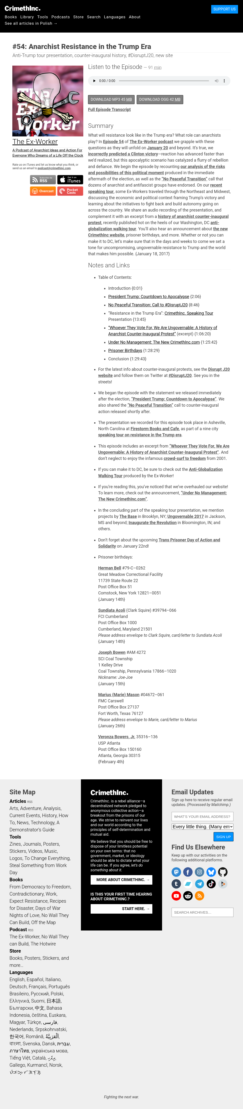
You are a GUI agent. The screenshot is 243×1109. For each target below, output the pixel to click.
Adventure (30, 808)
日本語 (54, 1001)
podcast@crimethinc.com (54, 168)
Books (11, 16)
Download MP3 (111, 99)
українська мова (49, 1051)
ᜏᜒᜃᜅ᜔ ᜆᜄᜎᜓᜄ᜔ (25, 1072)
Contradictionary (26, 894)
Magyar (17, 1022)
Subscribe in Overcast (43, 191)
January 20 (157, 147)
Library (27, 16)
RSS (30, 802)
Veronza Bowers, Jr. (116, 736)
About (135, 16)
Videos (35, 851)
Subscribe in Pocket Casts (70, 191)
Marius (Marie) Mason (119, 694)
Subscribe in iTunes (70, 179)
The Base (128, 516)
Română (34, 1036)
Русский (40, 994)
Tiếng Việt (19, 1058)
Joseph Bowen (112, 652)
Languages (115, 16)
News (23, 822)
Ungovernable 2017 (186, 516)
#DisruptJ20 (180, 375)
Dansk (48, 1043)
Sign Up (223, 837)
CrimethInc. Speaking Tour (189, 313)
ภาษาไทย (19, 1051)
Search (94, 16)
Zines (15, 844)
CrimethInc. (22, 8)
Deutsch (18, 986)
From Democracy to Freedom (39, 887)
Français (38, 986)
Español (35, 979)
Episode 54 (113, 141)
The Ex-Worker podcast (151, 141)
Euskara (57, 1015)
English (17, 979)
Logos (15, 858)
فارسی (50, 1022)
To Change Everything (47, 858)
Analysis (52, 808)
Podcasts (60, 16)
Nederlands (21, 1029)
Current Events (24, 815)
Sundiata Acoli (111, 610)
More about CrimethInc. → (123, 880)
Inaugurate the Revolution (153, 522)
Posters (51, 844)
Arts (13, 808)
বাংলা (15, 1043)
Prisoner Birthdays (125, 350)
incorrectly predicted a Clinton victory (123, 154)
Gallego (17, 1065)
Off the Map (43, 922)
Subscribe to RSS (43, 179)
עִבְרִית (63, 1043)
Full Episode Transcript (109, 109)
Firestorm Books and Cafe (155, 428)
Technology (42, 822)
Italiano (53, 979)
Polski (57, 994)
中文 (39, 1008)
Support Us (225, 9)
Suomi (37, 1001)
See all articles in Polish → (31, 23)
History (49, 815)
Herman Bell (109, 568)
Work (51, 894)
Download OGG (160, 99)
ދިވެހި (51, 1058)
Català (39, 1058)
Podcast (18, 929)
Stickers (17, 851)
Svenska (31, 1043)
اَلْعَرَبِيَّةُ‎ (52, 1036)
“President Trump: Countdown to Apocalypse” (173, 399)
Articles (17, 801)
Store (78, 16)
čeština (39, 1015)
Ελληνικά (19, 1001)
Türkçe (34, 1022)
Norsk (55, 1065)
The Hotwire (43, 944)
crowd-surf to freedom (185, 458)
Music (50, 851)
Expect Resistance (28, 901)
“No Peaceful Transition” (184, 179)
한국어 (16, 1036)
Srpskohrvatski (50, 1029)
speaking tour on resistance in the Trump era (140, 435)
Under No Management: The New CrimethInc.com (154, 342)
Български (21, 1008)
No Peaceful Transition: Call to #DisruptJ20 (148, 305)
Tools (42, 16)
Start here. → (136, 908)
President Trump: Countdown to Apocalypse (148, 296)
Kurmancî (37, 1065)
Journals (32, 844)
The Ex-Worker (24, 937)
